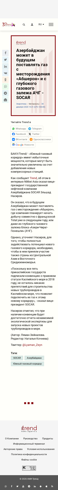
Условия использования (40, 449)
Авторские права (13, 449)
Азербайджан (34, 358)
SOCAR (17, 358)
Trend (33, 178)
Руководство (30, 438)
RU (40, 24)
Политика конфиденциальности (29, 454)
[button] (5, 53)
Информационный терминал (29, 443)
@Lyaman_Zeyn (32, 344)
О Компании (12, 438)
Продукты (47, 438)
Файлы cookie (29, 459)
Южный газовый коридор (27, 363)
